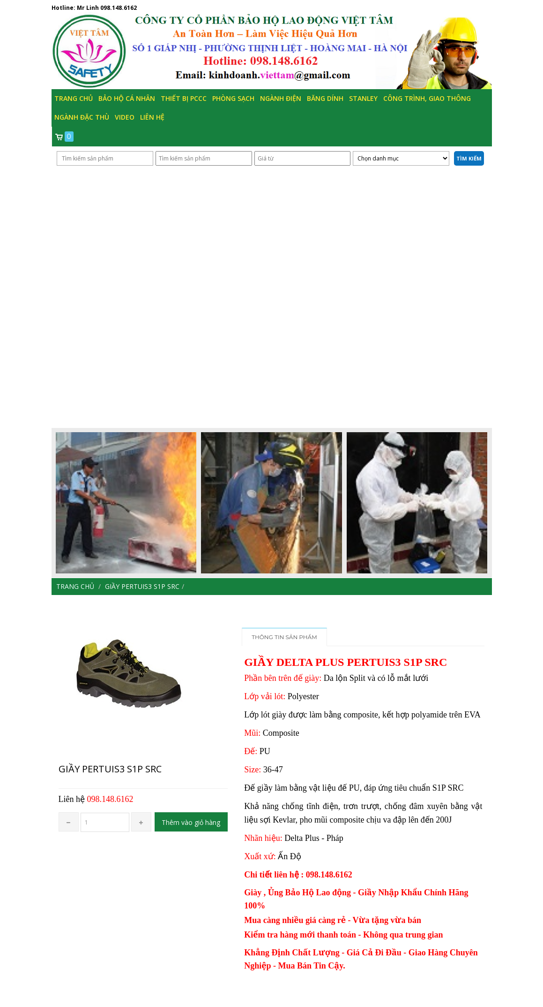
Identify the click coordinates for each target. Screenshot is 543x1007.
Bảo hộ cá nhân (126, 98)
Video (124, 117)
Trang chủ (73, 98)
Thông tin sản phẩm (284, 637)
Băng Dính (325, 98)
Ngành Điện (280, 98)
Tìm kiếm (469, 158)
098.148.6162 (118, 8)
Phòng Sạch (233, 98)
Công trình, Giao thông (427, 98)
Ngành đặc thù (81, 117)
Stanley (363, 98)
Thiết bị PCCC (184, 98)
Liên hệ (152, 117)
